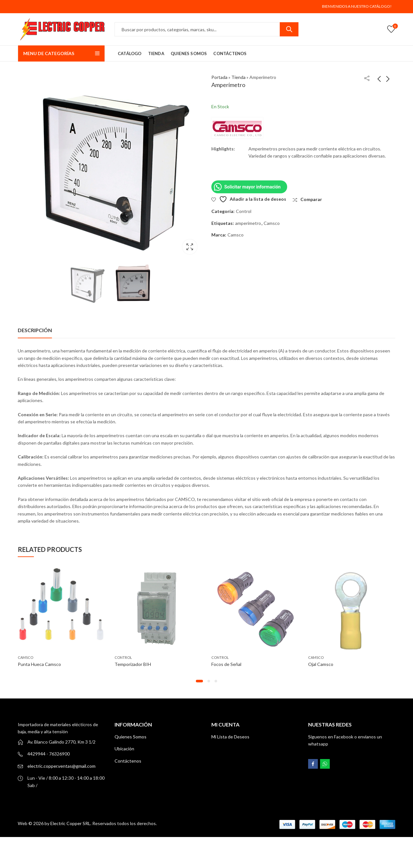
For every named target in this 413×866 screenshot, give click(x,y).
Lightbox (189, 246)
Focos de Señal (226, 664)
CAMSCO (25, 657)
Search (289, 29)
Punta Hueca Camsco (39, 664)
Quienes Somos (130, 736)
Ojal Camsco (320, 664)
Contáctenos (128, 761)
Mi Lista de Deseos (230, 736)
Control (243, 211)
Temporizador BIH (133, 664)
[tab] (35, 330)
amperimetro (248, 223)
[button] (199, 681)
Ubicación (124, 748)
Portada (219, 77)
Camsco (272, 223)
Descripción (35, 330)
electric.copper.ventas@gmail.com (61, 766)
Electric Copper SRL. (70, 823)
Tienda (238, 77)
